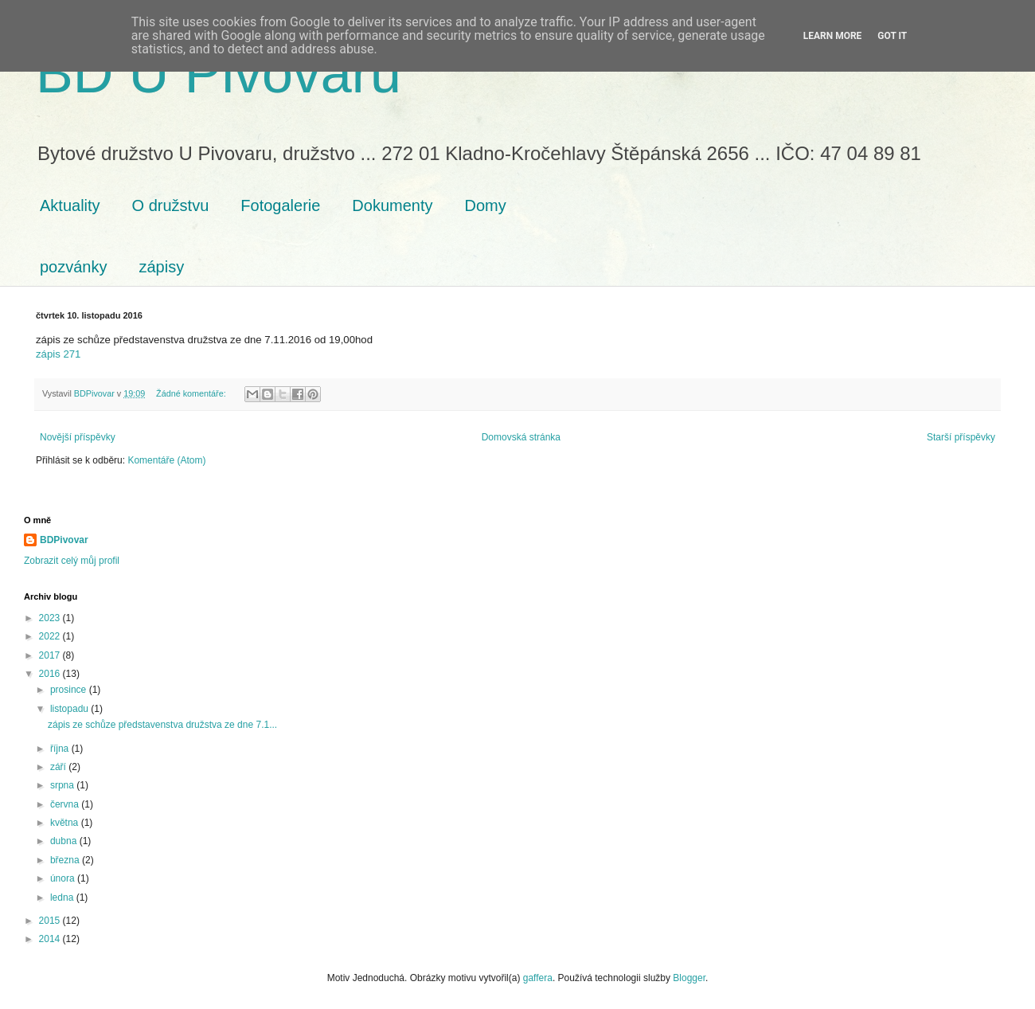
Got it (892, 35)
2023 (51, 618)
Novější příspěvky (77, 437)
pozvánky (73, 267)
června (65, 804)
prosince (69, 689)
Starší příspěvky (961, 437)
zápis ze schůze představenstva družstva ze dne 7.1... (162, 724)
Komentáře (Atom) (166, 460)
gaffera (538, 978)
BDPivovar (64, 540)
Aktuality (70, 205)
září (59, 766)
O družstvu (170, 205)
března (66, 860)
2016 (51, 673)
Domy (485, 205)
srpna (63, 785)
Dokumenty (392, 205)
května (65, 822)
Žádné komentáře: (192, 393)
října (61, 748)
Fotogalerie (280, 205)
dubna (65, 841)
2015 (51, 920)
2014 (51, 938)
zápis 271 (58, 354)
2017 (51, 655)
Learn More (832, 35)
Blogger (689, 978)
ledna (63, 897)
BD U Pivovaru (218, 73)
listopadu (70, 708)
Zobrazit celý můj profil (71, 560)
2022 (51, 636)
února (63, 878)
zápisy (162, 267)
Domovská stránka (521, 437)
